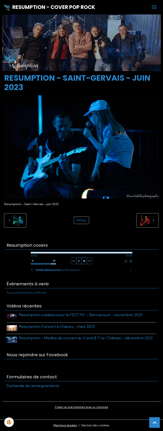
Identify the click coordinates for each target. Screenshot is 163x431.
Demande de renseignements (33, 385)
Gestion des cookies (95, 425)
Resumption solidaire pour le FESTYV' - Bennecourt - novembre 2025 (80, 315)
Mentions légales (65, 425)
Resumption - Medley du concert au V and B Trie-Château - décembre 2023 (86, 338)
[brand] (49, 7)
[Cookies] (9, 422)
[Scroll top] (154, 422)
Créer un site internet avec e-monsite (81, 407)
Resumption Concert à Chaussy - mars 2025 (57, 326)
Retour (81, 220)
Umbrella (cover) (58, 270)
